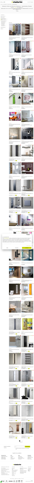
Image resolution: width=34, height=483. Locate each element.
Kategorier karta (16, 478)
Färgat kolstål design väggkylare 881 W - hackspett (15, 193)
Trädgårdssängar (29, 456)
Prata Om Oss (13, 475)
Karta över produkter (12, 478)
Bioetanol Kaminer (3, 16)
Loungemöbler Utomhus (30, 457)
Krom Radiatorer (3, 24)
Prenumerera (27, 446)
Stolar (19, 455)
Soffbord (12, 457)
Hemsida (2, 4)
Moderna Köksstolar (20, 457)
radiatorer (2, 28)
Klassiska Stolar (20, 456)
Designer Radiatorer (9, 4)
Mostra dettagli (28, 245)
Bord (11, 455)
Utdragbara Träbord (3, 457)
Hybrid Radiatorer (3, 25)
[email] (19, 446)
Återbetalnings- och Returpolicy (23, 470)
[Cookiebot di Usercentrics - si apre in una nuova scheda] (27, 234)
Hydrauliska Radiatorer (14, 4)
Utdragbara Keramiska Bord (4, 456)
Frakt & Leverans (22, 469)
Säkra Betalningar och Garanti (23, 471)
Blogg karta (19, 478)
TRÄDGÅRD (29, 455)
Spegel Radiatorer (3, 23)
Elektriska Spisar (3, 17)
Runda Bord (12, 456)
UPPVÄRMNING (5, 4)
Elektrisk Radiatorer (3, 22)
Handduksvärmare (3, 27)
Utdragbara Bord (3, 455)
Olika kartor (22, 478)
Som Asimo (13, 474)
